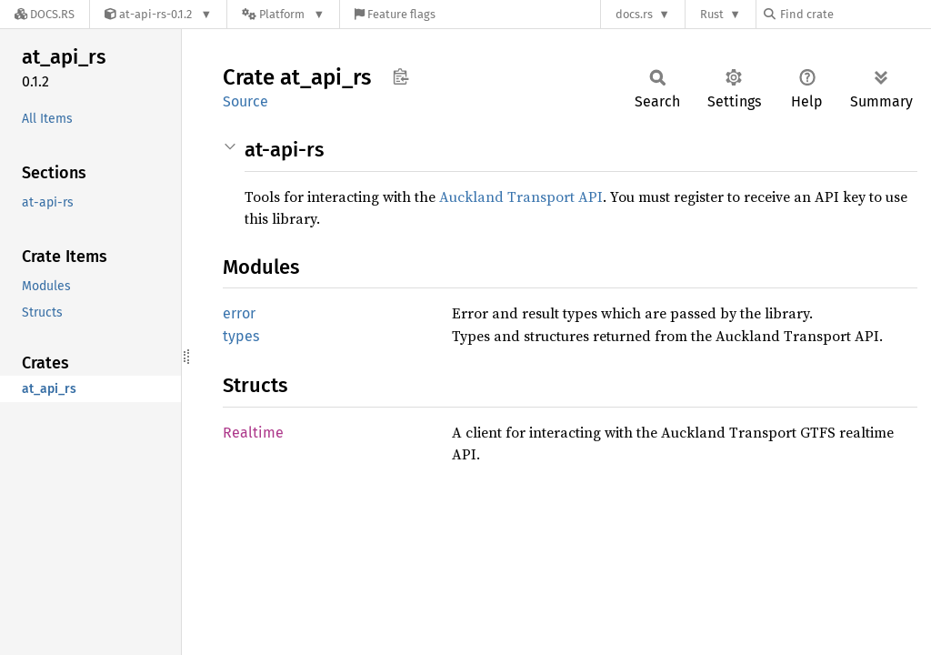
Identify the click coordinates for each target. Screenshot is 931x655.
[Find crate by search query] (854, 14)
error (239, 313)
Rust (712, 14)
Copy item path (400, 76)
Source (245, 101)
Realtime (253, 432)
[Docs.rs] (44, 14)
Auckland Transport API (521, 196)
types (241, 336)
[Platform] (283, 14)
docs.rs (634, 14)
